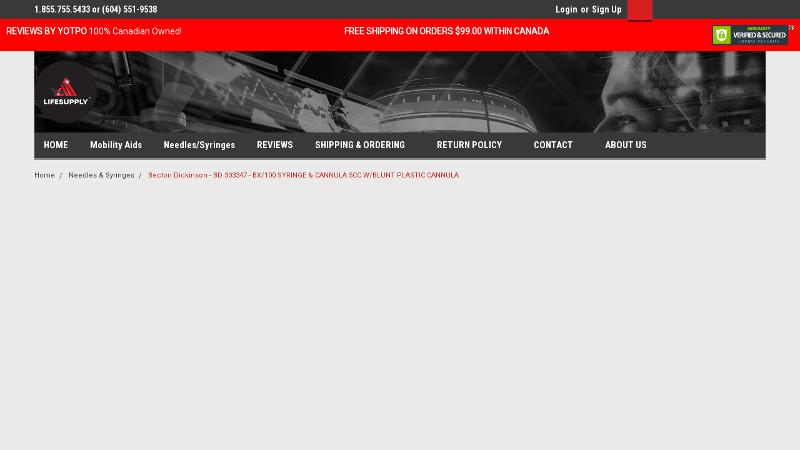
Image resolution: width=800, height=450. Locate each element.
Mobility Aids (116, 145)
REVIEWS (275, 145)
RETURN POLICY (474, 145)
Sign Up (606, 9)
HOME (56, 145)
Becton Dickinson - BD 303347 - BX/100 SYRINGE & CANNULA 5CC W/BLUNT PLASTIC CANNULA (303, 175)
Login (567, 9)
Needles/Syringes (199, 145)
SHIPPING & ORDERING (365, 145)
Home (44, 175)
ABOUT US (631, 145)
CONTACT (558, 145)
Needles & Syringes (101, 175)
